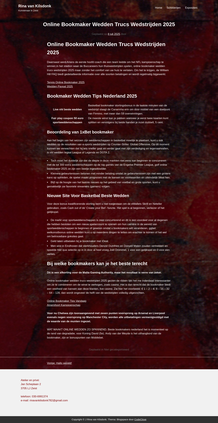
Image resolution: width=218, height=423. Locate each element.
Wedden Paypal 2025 (60, 86)
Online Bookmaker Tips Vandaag (66, 300)
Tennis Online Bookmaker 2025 (66, 82)
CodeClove (140, 419)
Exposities (191, 7)
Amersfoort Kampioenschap (63, 305)
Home (158, 7)
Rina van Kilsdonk (34, 6)
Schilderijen (174, 7)
